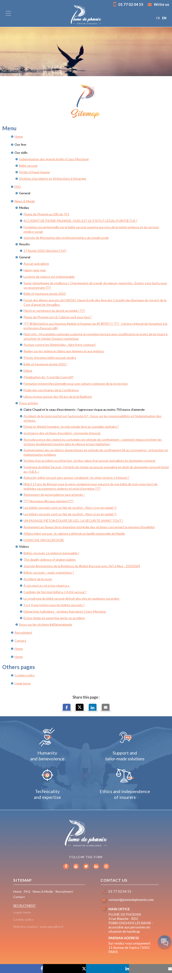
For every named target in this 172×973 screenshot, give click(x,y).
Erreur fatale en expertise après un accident (54, 618)
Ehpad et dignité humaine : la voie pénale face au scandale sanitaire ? (71, 426)
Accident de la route (38, 579)
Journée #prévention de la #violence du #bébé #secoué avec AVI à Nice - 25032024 (82, 566)
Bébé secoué (28, 165)
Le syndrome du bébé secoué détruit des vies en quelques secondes (71, 598)
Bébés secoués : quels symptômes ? (49, 572)
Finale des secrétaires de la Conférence (51, 390)
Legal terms (23, 683)
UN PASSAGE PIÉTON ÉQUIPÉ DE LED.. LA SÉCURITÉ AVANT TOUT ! (73, 520)
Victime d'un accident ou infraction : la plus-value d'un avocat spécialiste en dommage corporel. (90, 460)
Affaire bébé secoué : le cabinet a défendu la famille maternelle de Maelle (74, 533)
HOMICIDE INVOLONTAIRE (44, 540)
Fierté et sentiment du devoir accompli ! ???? (54, 310)
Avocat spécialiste (36, 263)
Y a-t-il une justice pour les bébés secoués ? (54, 605)
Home (19, 136)
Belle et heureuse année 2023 (45, 293)
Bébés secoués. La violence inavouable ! (51, 553)
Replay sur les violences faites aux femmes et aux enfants (64, 351)
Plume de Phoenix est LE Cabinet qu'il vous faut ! (58, 317)
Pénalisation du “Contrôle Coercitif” (49, 377)
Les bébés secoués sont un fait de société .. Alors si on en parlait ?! (70, 507)
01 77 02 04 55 (128, 4)
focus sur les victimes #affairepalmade (45, 624)
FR (158, 18)
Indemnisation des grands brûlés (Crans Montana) (54, 159)
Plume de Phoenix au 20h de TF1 (46, 214)
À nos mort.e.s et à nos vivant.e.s (46, 585)
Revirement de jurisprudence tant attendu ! (54, 494)
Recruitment (23, 632)
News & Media (25, 201)
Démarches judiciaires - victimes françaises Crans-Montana (65, 611)
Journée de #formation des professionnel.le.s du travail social (66, 238)
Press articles (28, 403)
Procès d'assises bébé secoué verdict (50, 357)
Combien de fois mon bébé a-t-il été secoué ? (55, 592)
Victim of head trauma (34, 172)
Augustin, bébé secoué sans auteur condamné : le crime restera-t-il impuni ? (76, 477)
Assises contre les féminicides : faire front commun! (60, 344)
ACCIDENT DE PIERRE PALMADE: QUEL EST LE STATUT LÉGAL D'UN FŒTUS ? (80, 220)
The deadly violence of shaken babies (50, 559)
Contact (20, 640)
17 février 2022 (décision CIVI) (45, 250)
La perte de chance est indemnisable (49, 276)
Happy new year (35, 270)
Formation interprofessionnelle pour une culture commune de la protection (76, 383)
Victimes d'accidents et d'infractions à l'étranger (52, 178)
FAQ (18, 186)
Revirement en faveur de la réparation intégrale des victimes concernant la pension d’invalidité (89, 527)
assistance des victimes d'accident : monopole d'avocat (62, 433)
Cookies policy (25, 675)
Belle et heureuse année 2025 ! (45, 364)
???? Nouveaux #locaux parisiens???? (49, 501)
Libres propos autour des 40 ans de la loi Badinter (58, 396)
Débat (28, 370)
